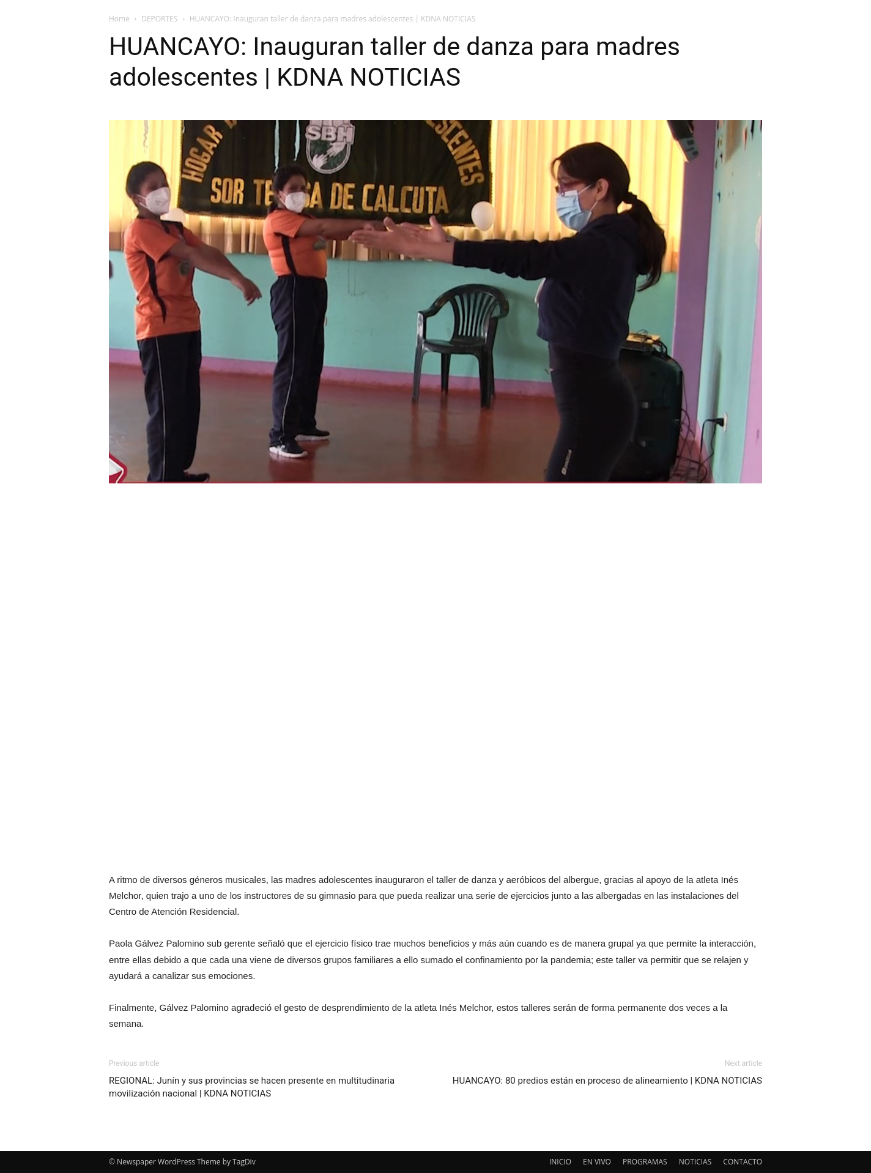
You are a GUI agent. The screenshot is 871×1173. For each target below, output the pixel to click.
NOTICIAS (695, 1161)
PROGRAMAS (645, 1161)
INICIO (560, 1161)
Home (119, 18)
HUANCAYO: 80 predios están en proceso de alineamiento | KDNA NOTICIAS (607, 1080)
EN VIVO (597, 1161)
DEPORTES (159, 18)
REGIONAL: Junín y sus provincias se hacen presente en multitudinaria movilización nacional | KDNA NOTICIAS (252, 1087)
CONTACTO (742, 1161)
